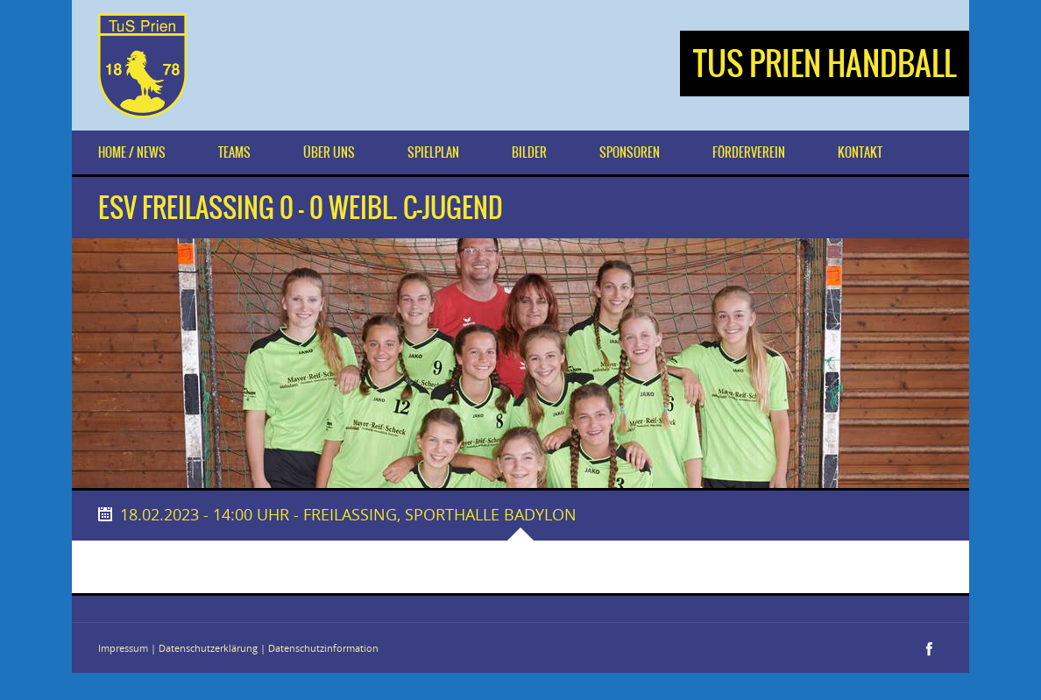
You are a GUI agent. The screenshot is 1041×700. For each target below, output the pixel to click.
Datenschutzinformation (323, 647)
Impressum (123, 647)
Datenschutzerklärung (208, 647)
